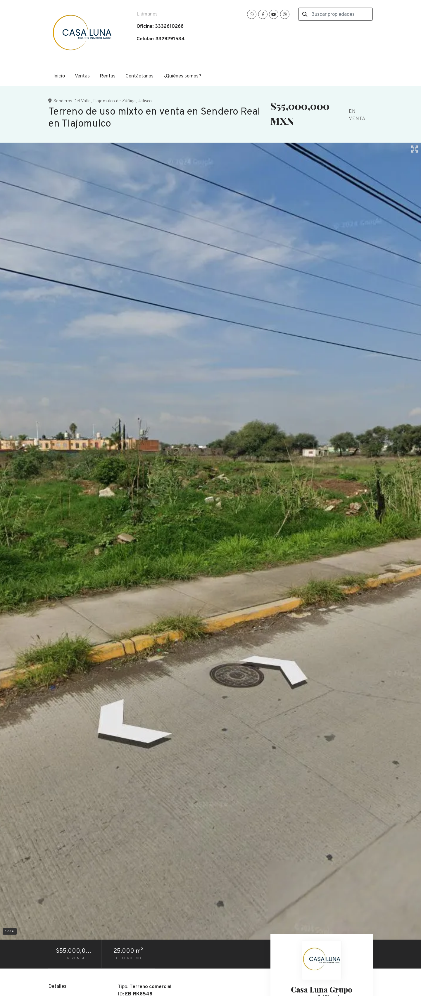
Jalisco (145, 101)
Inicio (59, 76)
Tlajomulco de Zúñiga (114, 101)
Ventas (82, 76)
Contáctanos (139, 76)
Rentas (107, 76)
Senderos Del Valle (72, 101)
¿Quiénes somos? (182, 76)
